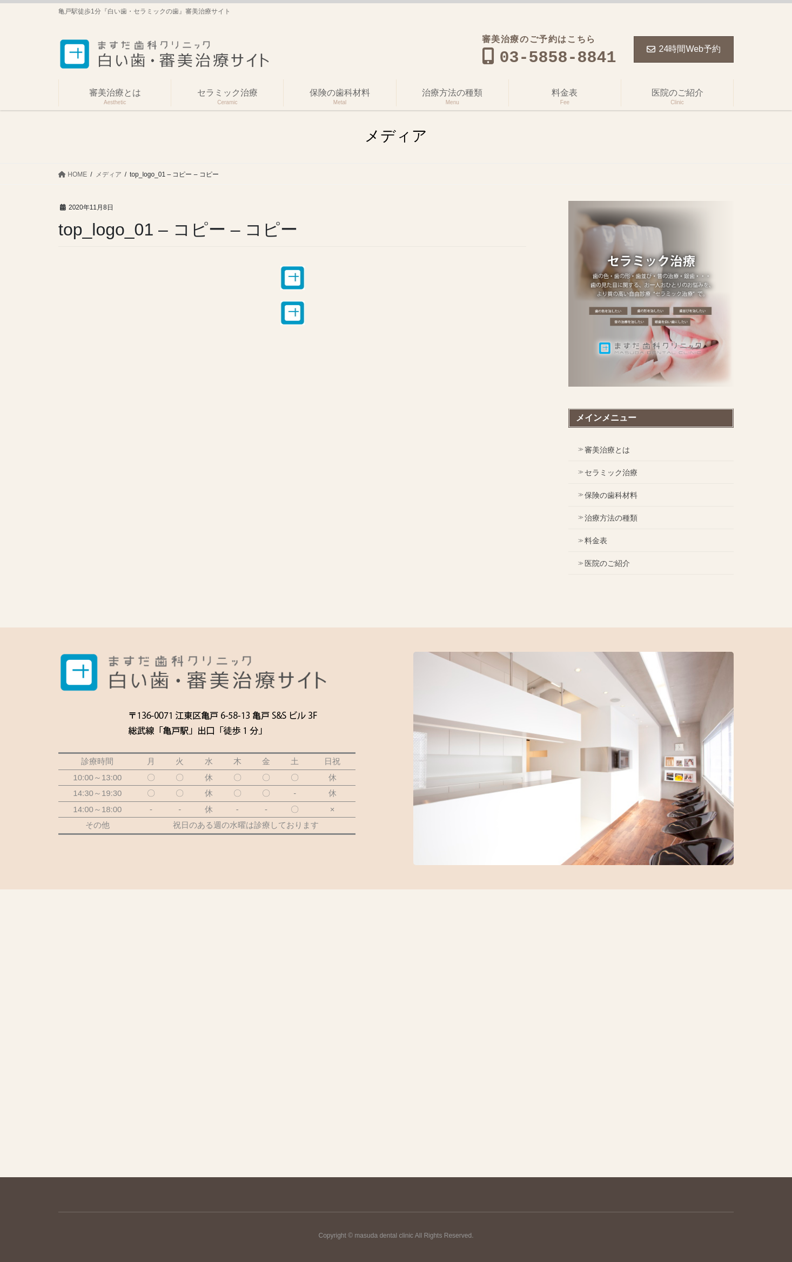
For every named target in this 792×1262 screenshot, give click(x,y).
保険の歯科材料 (611, 495)
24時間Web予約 (684, 48)
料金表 (596, 540)
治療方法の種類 (611, 518)
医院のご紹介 (607, 563)
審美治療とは (607, 450)
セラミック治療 (611, 472)
